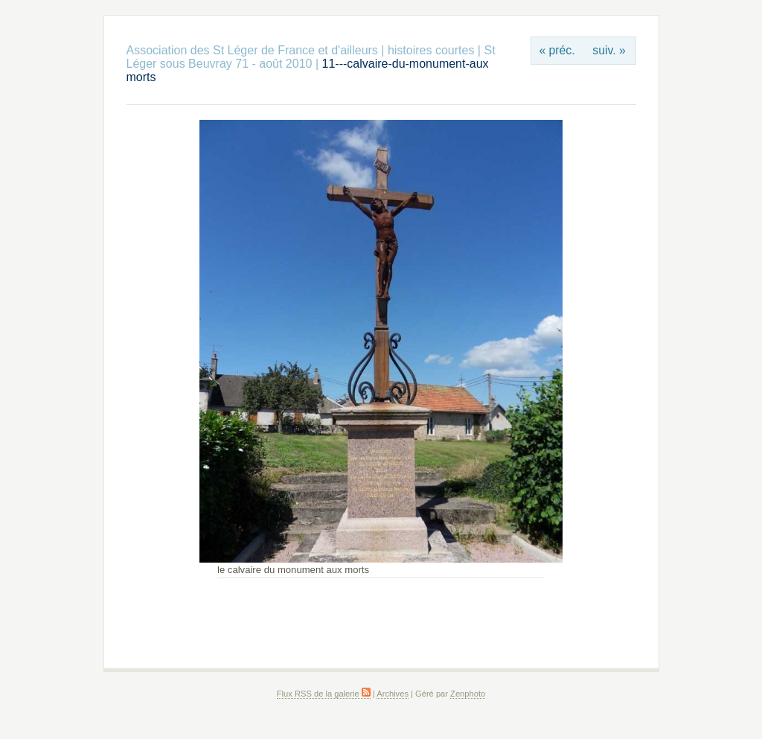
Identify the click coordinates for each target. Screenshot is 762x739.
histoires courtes (431, 50)
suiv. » (608, 50)
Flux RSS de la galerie (324, 693)
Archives (393, 693)
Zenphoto (467, 693)
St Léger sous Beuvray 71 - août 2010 (311, 57)
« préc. (556, 50)
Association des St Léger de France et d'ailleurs (252, 50)
